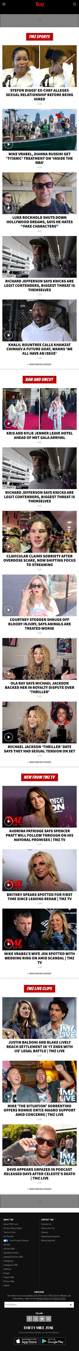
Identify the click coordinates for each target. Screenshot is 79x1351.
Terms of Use (9, 1232)
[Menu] (4, 4)
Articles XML (9, 1249)
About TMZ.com (10, 1224)
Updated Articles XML (13, 1257)
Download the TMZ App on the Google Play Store (52, 1341)
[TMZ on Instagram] (48, 1319)
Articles (6, 1244)
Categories (8, 1261)
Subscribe (71, 1305)
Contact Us (46, 1224)
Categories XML (10, 1265)
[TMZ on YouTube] (42, 1319)
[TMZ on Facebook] (29, 1319)
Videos (6, 1285)
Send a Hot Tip (47, 1228)
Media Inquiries (48, 1240)
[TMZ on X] (36, 1319)
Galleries (7, 1269)
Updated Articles (10, 1253)
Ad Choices (8, 1236)
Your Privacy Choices (16, 1240)
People (6, 1273)
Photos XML (8, 1281)
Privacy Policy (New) (12, 1228)
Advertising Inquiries (50, 1236)
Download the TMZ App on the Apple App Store (26, 1341)
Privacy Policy (43, 1298)
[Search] (75, 4)
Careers (44, 1232)
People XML (8, 1277)
